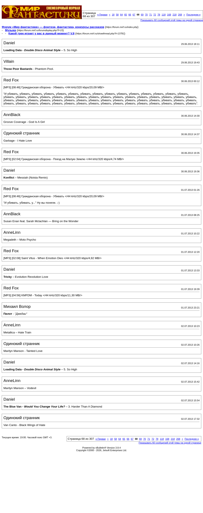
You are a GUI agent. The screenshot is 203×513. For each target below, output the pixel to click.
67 (134, 14)
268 (180, 14)
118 (164, 14)
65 (125, 14)
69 (142, 14)
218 (174, 14)
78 (159, 14)
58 (117, 14)
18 (113, 14)
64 (121, 14)
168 (169, 14)
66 (129, 14)
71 (150, 14)
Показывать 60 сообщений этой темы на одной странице (170, 442)
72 (154, 14)
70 (146, 14)
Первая (102, 14)
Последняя (193, 14)
